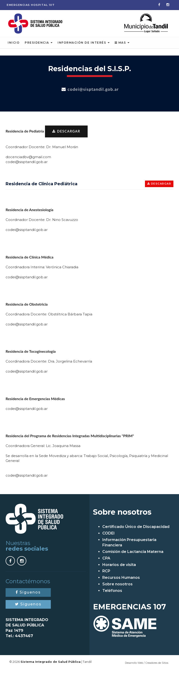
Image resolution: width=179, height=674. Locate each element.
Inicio (14, 45)
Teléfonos (112, 594)
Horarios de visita (119, 568)
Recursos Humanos (121, 581)
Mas (122, 45)
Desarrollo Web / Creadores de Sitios (146, 666)
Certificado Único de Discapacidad (135, 530)
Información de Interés (84, 45)
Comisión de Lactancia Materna (132, 555)
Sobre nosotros (117, 588)
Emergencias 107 (30, 5)
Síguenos (28, 596)
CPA (106, 561)
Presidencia (38, 45)
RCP (106, 575)
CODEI (108, 537)
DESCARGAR (67, 135)
